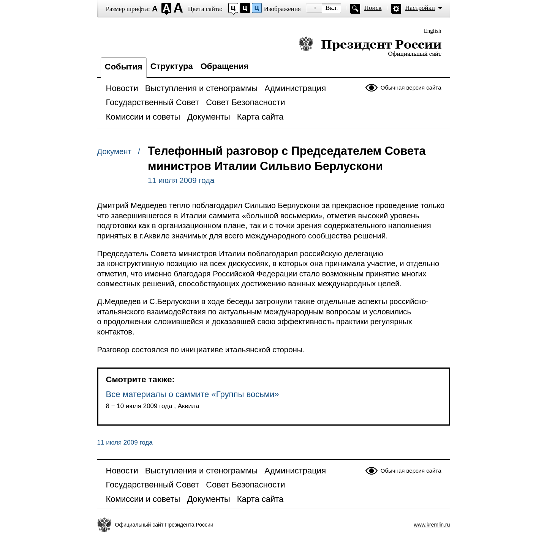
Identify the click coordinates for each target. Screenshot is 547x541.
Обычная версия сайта (411, 87)
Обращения (225, 66)
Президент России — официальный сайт (370, 46)
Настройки (420, 7)
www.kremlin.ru (432, 525)
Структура (171, 66)
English (432, 31)
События (123, 66)
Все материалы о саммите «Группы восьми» (192, 394)
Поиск (373, 7)
